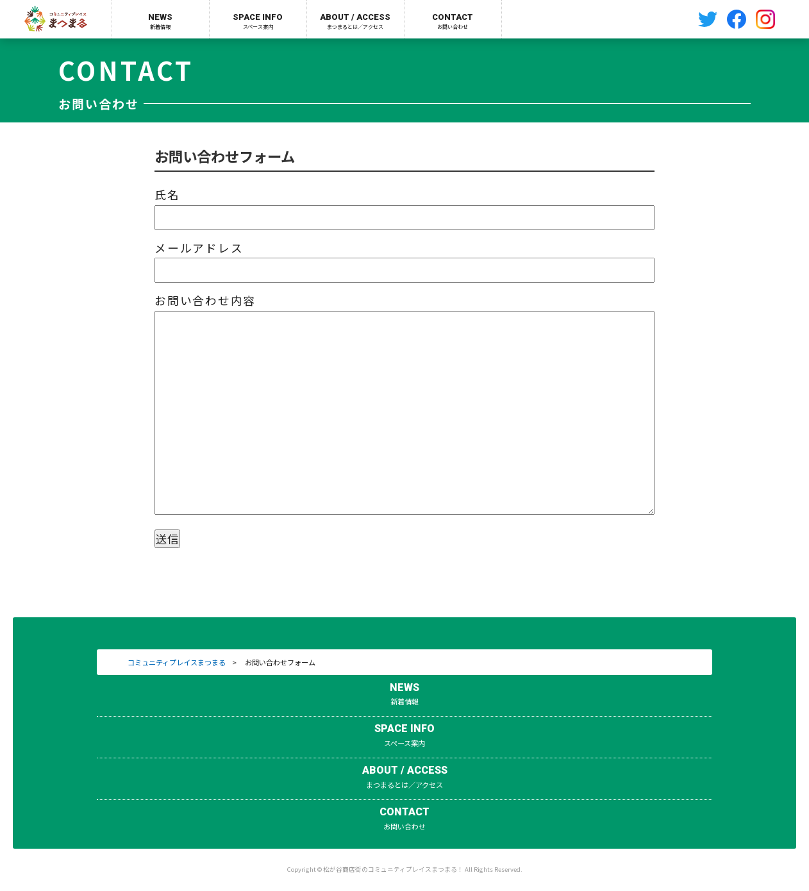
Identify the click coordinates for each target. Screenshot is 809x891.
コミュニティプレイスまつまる (177, 662)
